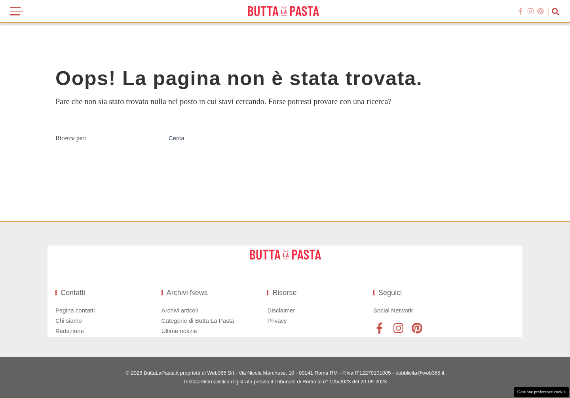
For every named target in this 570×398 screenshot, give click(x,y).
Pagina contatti (75, 310)
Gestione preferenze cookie (541, 391)
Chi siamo (68, 320)
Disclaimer (281, 310)
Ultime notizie (179, 331)
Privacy (277, 320)
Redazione (69, 331)
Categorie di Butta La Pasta (198, 320)
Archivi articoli (180, 310)
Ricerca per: (70, 138)
